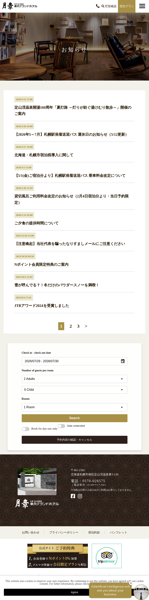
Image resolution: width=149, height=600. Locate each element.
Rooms (26, 398)
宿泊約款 (94, 532)
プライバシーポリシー (63, 532)
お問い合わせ (30, 532)
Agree (74, 592)
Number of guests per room (37, 370)
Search (74, 418)
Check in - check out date (36, 352)
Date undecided (71, 425)
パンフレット (118, 532)
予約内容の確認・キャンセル (74, 439)
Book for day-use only (40, 428)
